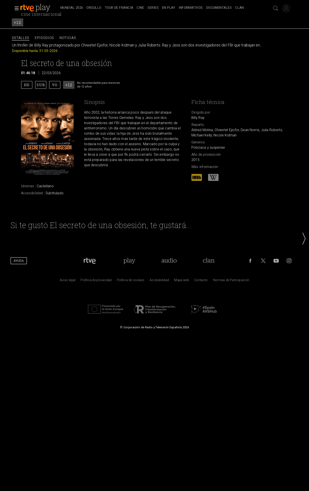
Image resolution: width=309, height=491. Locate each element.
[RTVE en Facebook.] (250, 260)
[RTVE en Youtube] (276, 260)
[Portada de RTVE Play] (129, 260)
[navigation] (159, 8)
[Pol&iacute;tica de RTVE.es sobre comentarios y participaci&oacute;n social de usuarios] (231, 281)
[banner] (39, 8)
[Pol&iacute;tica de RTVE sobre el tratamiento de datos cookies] (130, 281)
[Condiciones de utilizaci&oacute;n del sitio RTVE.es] (68, 281)
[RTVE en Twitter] (263, 260)
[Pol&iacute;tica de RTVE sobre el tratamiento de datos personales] (96, 281)
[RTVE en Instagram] (289, 260)
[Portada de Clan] (208, 260)
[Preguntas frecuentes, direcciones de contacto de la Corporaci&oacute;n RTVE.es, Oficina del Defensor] (201, 281)
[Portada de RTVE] (89, 260)
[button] (15, 8)
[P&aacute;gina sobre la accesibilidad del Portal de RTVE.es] (159, 281)
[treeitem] (71, 8)
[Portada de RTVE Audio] (169, 260)
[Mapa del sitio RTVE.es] (181, 281)
